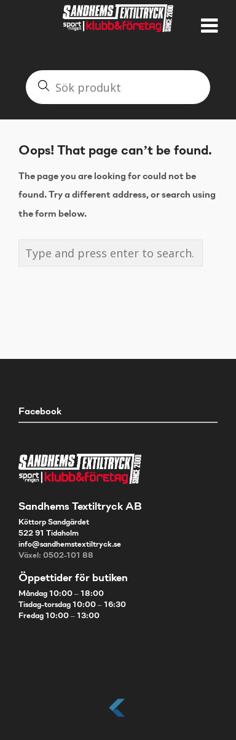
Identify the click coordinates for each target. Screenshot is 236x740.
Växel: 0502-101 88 (55, 556)
